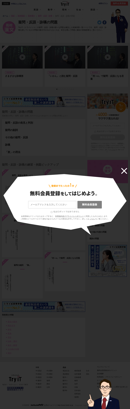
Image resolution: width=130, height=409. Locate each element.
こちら (92, 219)
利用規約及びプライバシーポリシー (69, 216)
